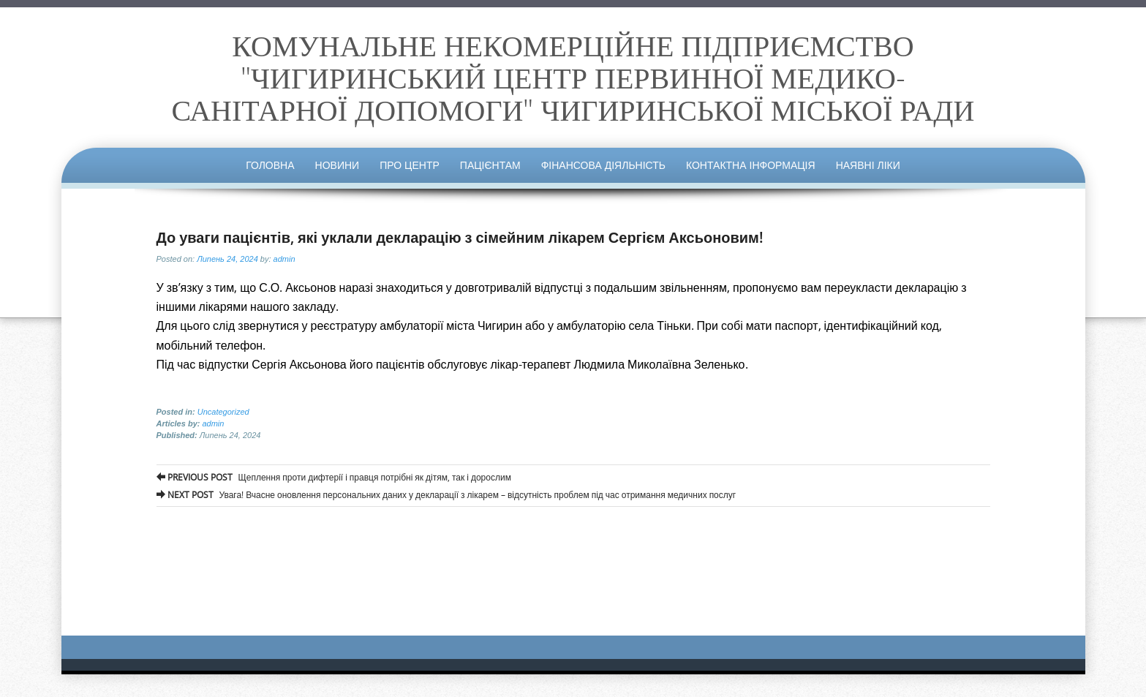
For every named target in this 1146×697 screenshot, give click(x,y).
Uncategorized (223, 411)
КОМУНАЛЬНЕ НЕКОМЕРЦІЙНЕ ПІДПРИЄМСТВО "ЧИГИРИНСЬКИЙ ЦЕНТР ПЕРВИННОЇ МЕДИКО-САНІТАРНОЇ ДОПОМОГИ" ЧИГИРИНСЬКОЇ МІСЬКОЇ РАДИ (573, 77)
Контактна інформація (750, 165)
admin (284, 259)
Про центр (410, 165)
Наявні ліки (868, 165)
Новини (337, 165)
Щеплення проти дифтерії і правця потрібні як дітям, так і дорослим (334, 477)
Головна (270, 165)
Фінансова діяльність (603, 165)
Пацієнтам (490, 165)
